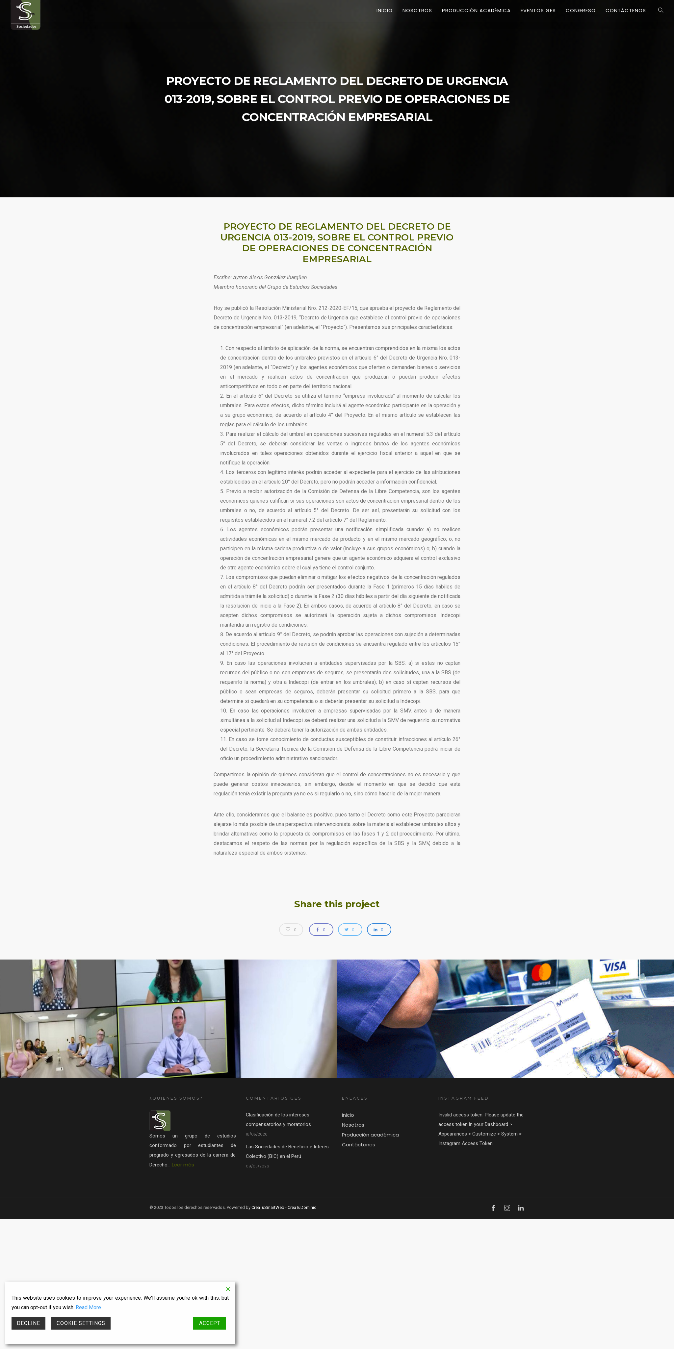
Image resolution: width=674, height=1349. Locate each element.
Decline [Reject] (28, 1323)
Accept (209, 1323)
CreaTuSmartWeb (267, 1207)
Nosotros (417, 10)
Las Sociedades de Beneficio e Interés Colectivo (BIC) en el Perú (287, 1151)
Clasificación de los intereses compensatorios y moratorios (278, 1119)
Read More (88, 1307)
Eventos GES (538, 10)
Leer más (183, 1164)
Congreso (581, 10)
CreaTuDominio (302, 1207)
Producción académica (476, 10)
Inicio (384, 10)
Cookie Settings (81, 1323)
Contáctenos (626, 10)
